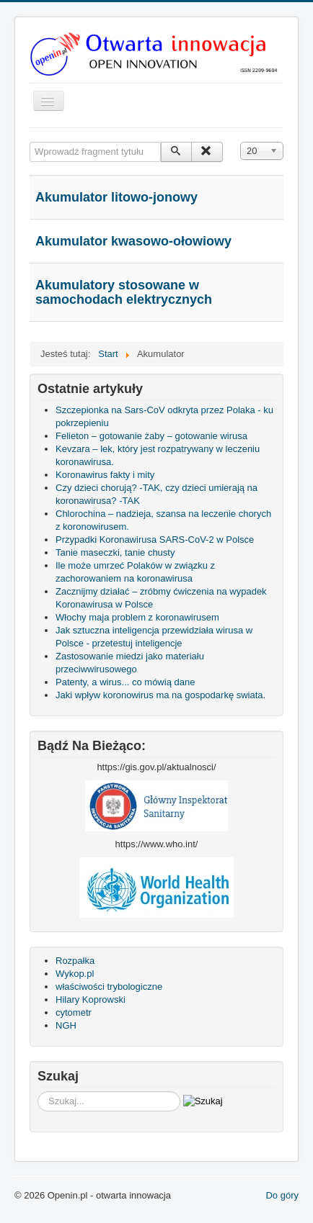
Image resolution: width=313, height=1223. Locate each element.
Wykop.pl (75, 973)
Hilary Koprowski (90, 999)
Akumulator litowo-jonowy (116, 197)
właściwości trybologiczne (109, 986)
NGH (66, 1025)
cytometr (74, 1012)
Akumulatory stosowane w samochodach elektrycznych (123, 292)
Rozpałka (75, 960)
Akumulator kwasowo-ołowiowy (133, 241)
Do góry (282, 1195)
